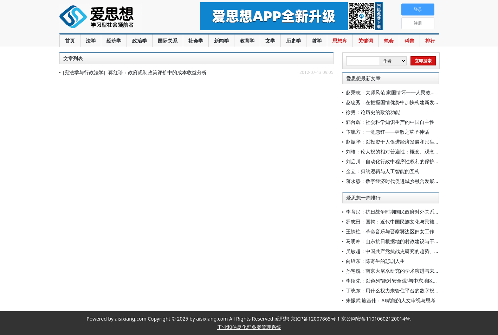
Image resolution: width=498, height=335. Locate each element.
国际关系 (167, 40)
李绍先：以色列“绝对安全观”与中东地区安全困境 (399, 280)
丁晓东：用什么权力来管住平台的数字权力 (392, 290)
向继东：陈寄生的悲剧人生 (375, 261)
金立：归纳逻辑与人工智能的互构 (383, 171)
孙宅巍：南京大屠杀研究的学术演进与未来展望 (397, 270)
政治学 (139, 40)
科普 (409, 40)
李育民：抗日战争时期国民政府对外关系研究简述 (400, 211)
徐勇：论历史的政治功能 (373, 112)
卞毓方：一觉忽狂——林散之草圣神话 (387, 131)
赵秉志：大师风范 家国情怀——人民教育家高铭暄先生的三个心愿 (418, 92)
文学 (270, 40)
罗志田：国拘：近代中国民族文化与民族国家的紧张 (402, 221)
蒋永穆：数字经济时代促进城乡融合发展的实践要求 (402, 181)
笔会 (389, 40)
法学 (91, 40)
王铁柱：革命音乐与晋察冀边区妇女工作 (390, 231)
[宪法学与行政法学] (84, 72)
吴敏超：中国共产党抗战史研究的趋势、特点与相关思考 (407, 251)
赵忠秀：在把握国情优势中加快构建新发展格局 (397, 102)
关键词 (365, 40)
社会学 (195, 40)
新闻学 (221, 40)
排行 (430, 40)
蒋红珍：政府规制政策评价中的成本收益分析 (157, 72)
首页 (70, 40)
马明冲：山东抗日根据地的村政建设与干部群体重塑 (402, 241)
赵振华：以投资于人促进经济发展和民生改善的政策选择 (407, 141)
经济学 (113, 40)
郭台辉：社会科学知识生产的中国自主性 (390, 122)
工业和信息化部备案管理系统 (249, 327)
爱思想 (115, 18)
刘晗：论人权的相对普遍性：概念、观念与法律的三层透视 (410, 151)
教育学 (247, 40)
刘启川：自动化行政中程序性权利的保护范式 (395, 161)
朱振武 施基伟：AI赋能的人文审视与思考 (390, 300)
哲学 (317, 40)
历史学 (293, 40)
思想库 (339, 40)
